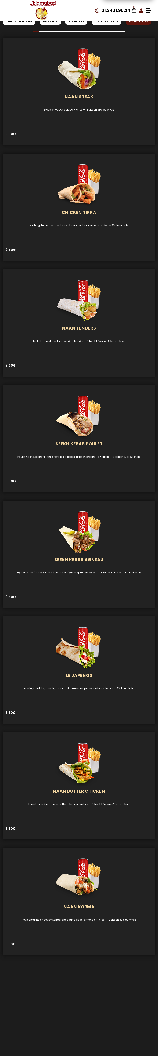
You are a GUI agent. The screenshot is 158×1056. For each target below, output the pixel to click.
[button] (36, 31)
